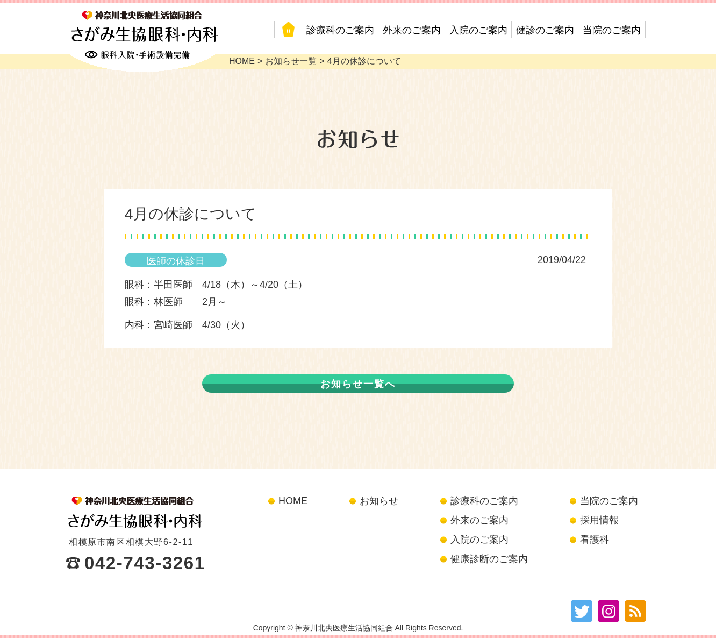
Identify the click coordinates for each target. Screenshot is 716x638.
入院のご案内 (478, 30)
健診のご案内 (545, 30)
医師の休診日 (176, 261)
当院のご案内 (612, 30)
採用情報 (599, 520)
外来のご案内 (412, 30)
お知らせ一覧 (291, 61)
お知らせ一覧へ (358, 384)
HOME (242, 61)
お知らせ (379, 500)
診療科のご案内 (340, 30)
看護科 (594, 539)
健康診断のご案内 (489, 559)
